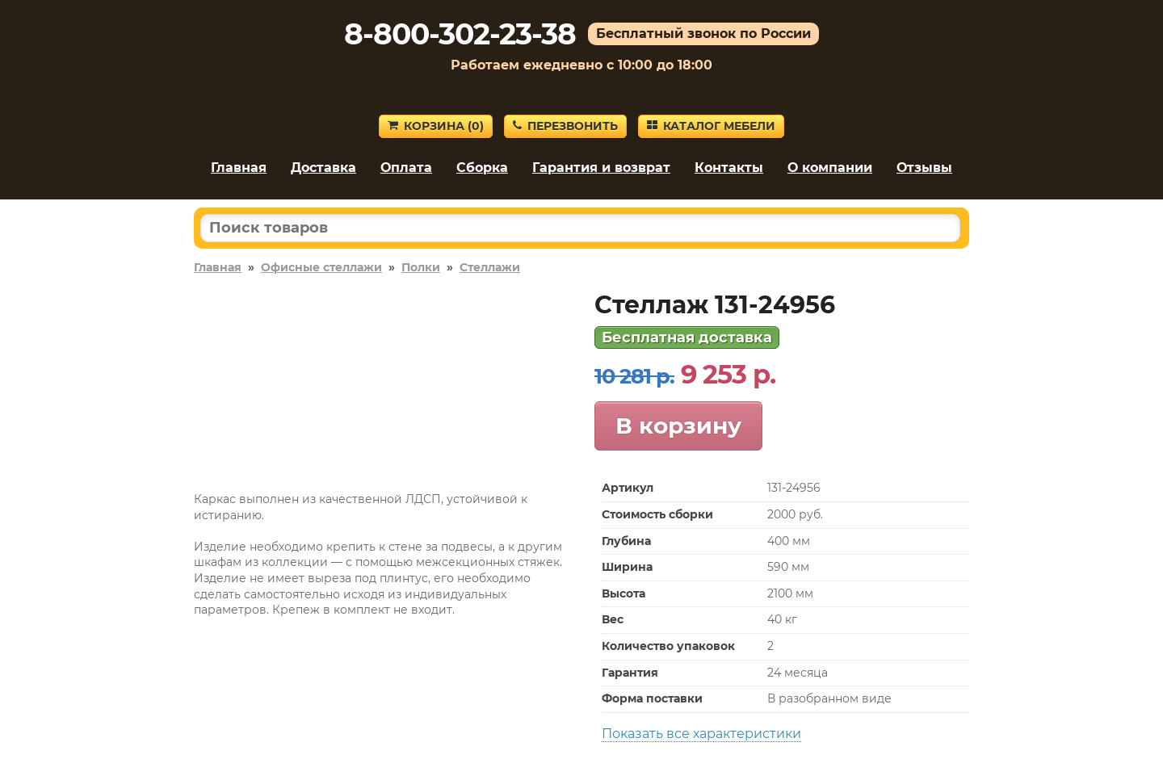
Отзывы (924, 167)
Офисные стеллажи (321, 267)
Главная (239, 167)
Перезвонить (565, 126)
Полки (420, 267)
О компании (829, 167)
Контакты (729, 167)
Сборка (482, 167)
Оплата (406, 167)
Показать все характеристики (701, 733)
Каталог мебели (711, 126)
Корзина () (436, 126)
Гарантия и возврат (601, 167)
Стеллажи (490, 267)
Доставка (323, 167)
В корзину (678, 425)
